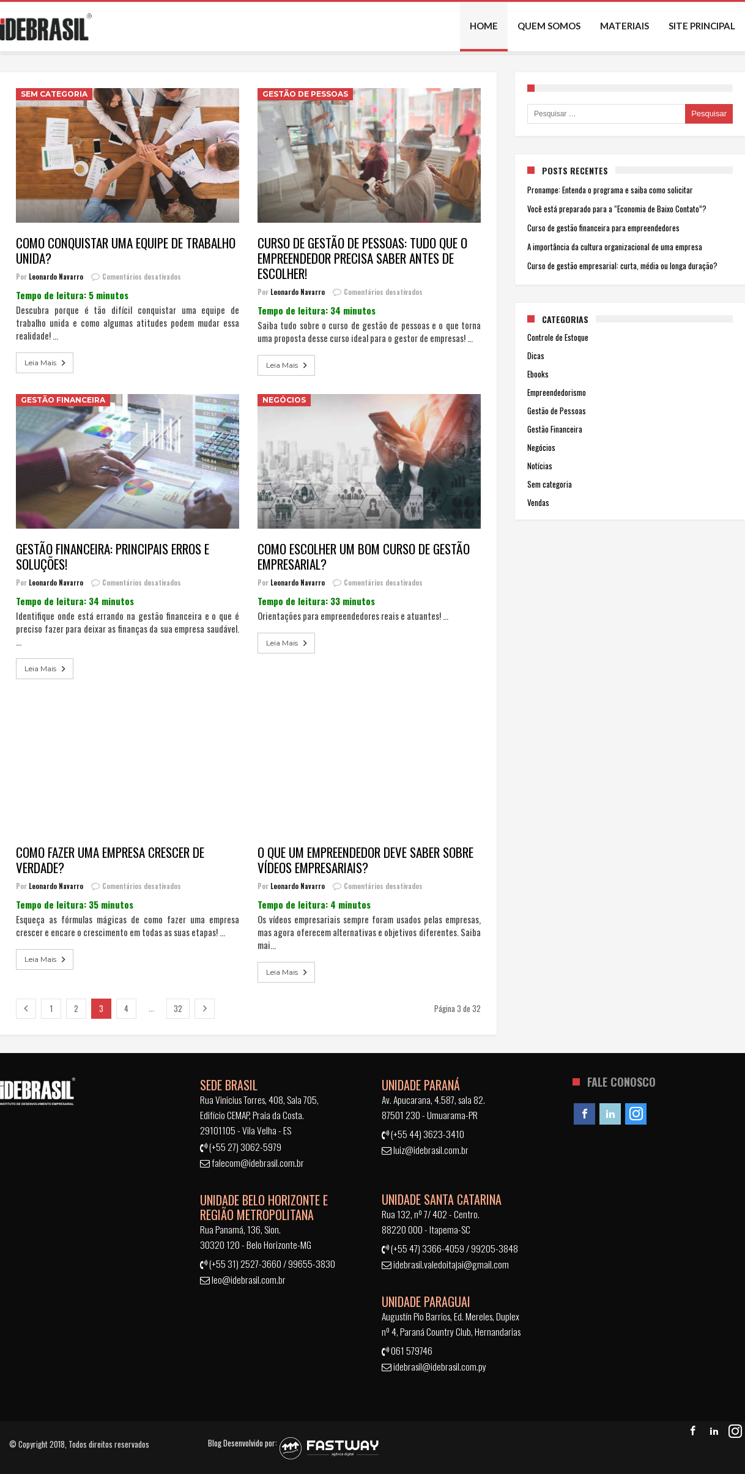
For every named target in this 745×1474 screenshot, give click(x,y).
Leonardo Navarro (56, 276)
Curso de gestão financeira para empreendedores (603, 227)
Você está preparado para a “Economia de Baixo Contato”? (616, 209)
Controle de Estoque (557, 337)
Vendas (538, 502)
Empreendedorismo (556, 392)
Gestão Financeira (63, 399)
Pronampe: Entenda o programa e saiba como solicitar (610, 190)
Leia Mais (46, 363)
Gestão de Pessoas (305, 94)
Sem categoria (54, 94)
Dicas (535, 355)
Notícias (539, 466)
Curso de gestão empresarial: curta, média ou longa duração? (622, 265)
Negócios (284, 399)
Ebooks (538, 374)
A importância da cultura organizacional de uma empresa (614, 246)
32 (178, 1008)
